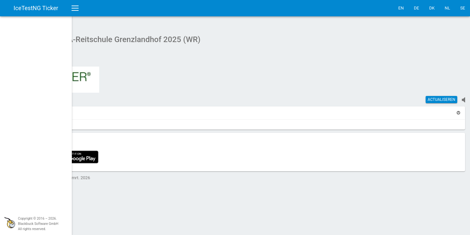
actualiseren (441, 96)
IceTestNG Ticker (36, 8)
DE (416, 8)
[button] (91, 109)
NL (447, 8)
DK (432, 8)
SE (462, 8)
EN (401, 8)
